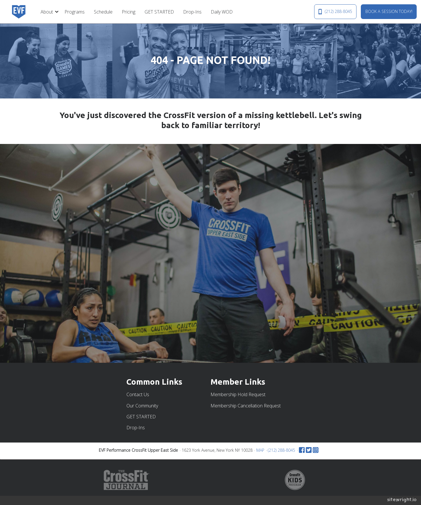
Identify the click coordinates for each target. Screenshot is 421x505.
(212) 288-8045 (335, 11)
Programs (75, 12)
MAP (260, 450)
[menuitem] (48, 11)
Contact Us (137, 394)
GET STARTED (159, 12)
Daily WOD (222, 12)
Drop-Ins (192, 12)
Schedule (103, 12)
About (47, 12)
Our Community (142, 406)
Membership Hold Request (238, 394)
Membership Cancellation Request (245, 406)
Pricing (128, 12)
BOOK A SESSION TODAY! (388, 11)
